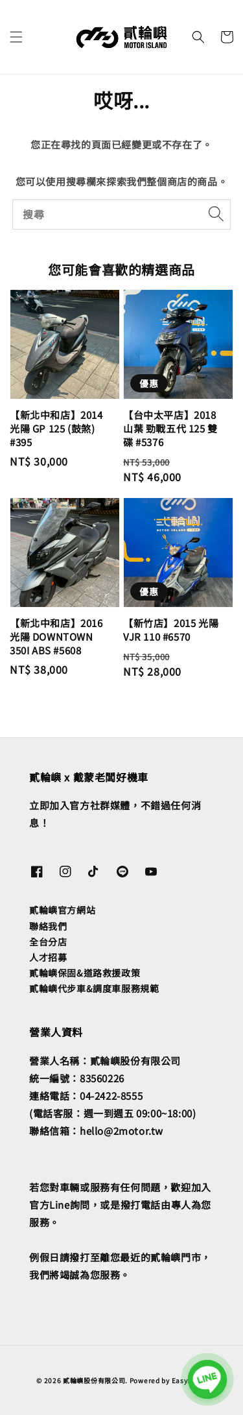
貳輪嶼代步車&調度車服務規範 (94, 988)
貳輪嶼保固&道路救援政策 (84, 972)
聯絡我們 (48, 926)
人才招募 (48, 957)
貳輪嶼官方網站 (62, 909)
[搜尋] (216, 214)
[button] (16, 37)
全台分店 (48, 941)
